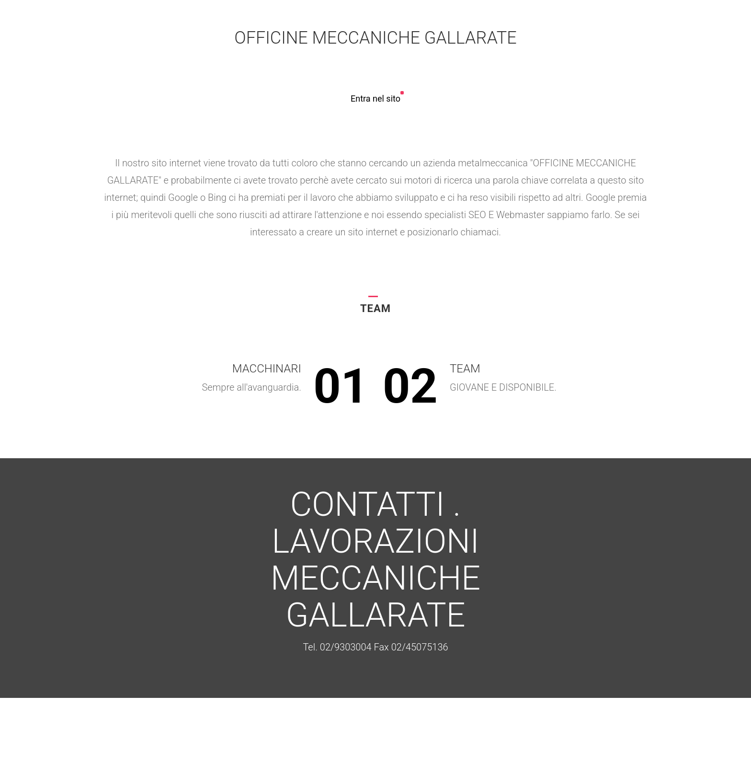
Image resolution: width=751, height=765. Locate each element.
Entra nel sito (375, 98)
